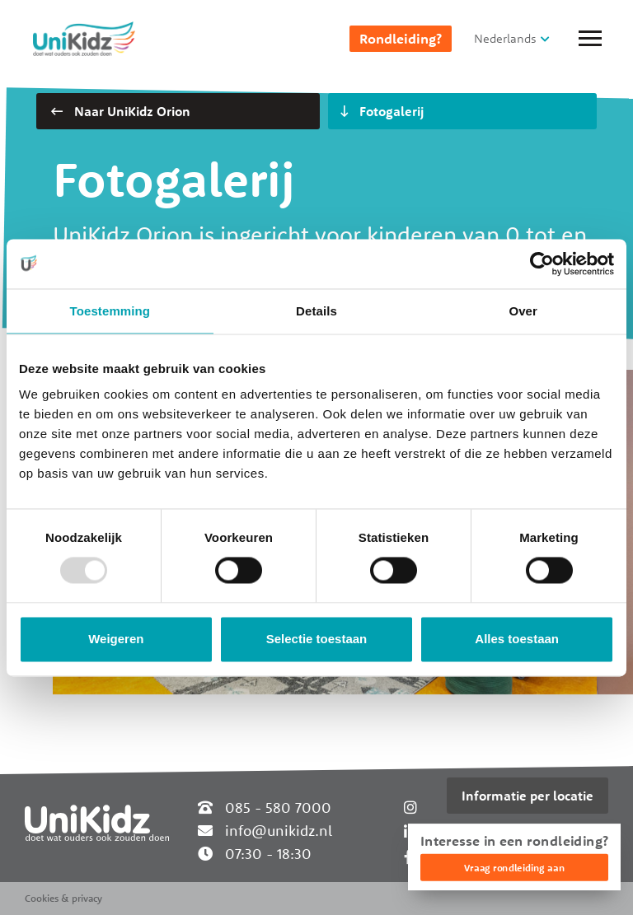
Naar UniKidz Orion (120, 111)
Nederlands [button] (505, 38)
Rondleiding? (400, 39)
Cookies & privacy (63, 898)
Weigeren (115, 639)
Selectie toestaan (317, 639)
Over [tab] (523, 311)
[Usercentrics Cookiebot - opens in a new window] (542, 263)
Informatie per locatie (527, 795)
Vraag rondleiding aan (514, 867)
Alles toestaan (517, 639)
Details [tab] (316, 311)
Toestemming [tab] (110, 311)
